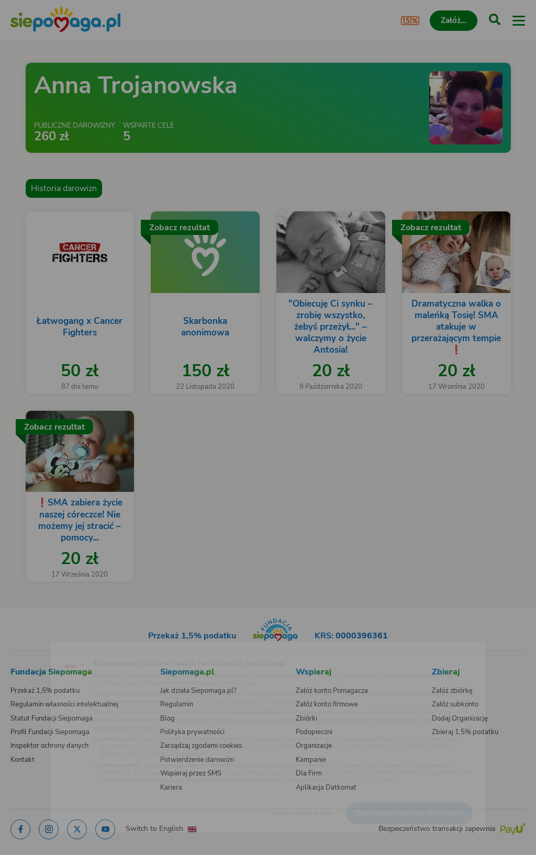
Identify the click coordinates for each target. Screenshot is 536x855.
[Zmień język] (29, 648)
